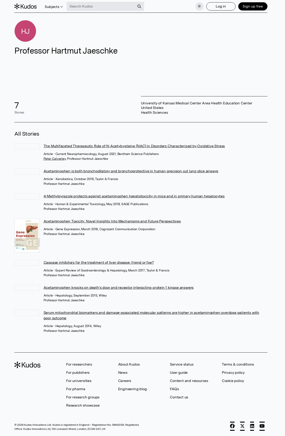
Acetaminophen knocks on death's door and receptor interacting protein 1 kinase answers (119, 287)
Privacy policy (233, 372)
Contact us (179, 397)
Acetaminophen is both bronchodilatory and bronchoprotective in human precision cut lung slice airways (131, 171)
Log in (221, 6)
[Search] (139, 6)
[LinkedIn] (252, 426)
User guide (179, 372)
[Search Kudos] (101, 6)
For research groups (82, 397)
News (122, 372)
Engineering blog (132, 389)
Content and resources (189, 381)
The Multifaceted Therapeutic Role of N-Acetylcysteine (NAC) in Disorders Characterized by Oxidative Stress (134, 146)
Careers (124, 381)
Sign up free (253, 6)
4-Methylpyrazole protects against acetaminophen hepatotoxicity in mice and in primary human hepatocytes (134, 196)
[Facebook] (232, 426)
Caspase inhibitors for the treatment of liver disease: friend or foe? (99, 262)
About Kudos (129, 364)
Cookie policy (233, 381)
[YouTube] (262, 426)
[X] (242, 426)
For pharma (75, 389)
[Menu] (199, 6)
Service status (181, 364)
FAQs (174, 389)
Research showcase (83, 405)
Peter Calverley (55, 158)
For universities (78, 381)
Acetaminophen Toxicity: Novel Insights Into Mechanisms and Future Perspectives (112, 221)
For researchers (79, 364)
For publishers (78, 372)
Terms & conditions (238, 364)
